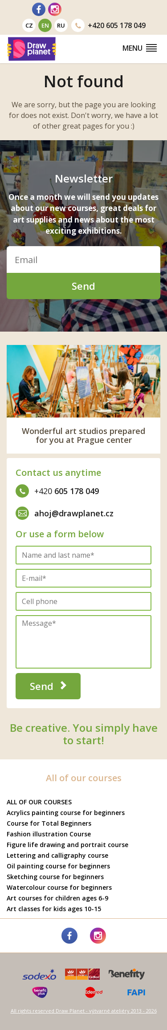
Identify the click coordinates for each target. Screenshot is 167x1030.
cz (29, 25)
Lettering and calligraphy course (57, 855)
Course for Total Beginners (49, 823)
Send (83, 285)
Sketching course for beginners (55, 876)
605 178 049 (108, 25)
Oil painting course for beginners (58, 866)
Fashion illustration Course (49, 834)
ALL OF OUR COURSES (39, 802)
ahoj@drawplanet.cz (65, 513)
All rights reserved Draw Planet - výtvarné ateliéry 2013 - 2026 (84, 1010)
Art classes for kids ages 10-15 (54, 908)
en (45, 25)
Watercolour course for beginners (59, 887)
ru (61, 25)
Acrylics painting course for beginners (66, 812)
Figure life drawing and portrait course (67, 844)
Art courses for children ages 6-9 (57, 898)
